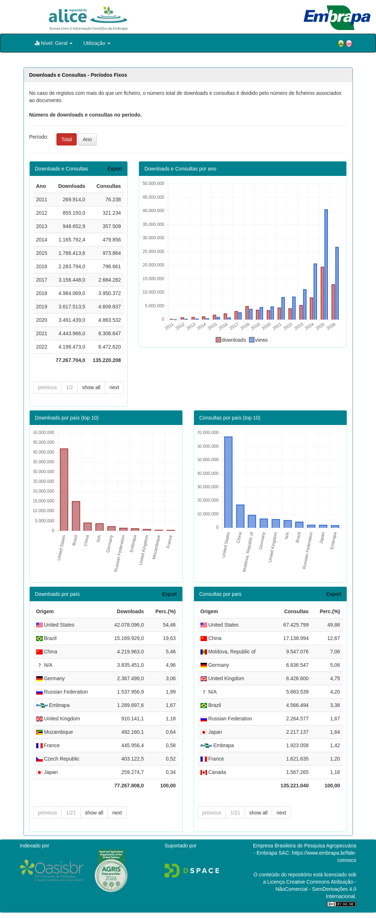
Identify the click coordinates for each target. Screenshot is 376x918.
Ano (87, 139)
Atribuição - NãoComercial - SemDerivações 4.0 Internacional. (315, 889)
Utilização (96, 43)
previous (47, 387)
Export (114, 169)
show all (91, 387)
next (114, 387)
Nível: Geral (53, 43)
